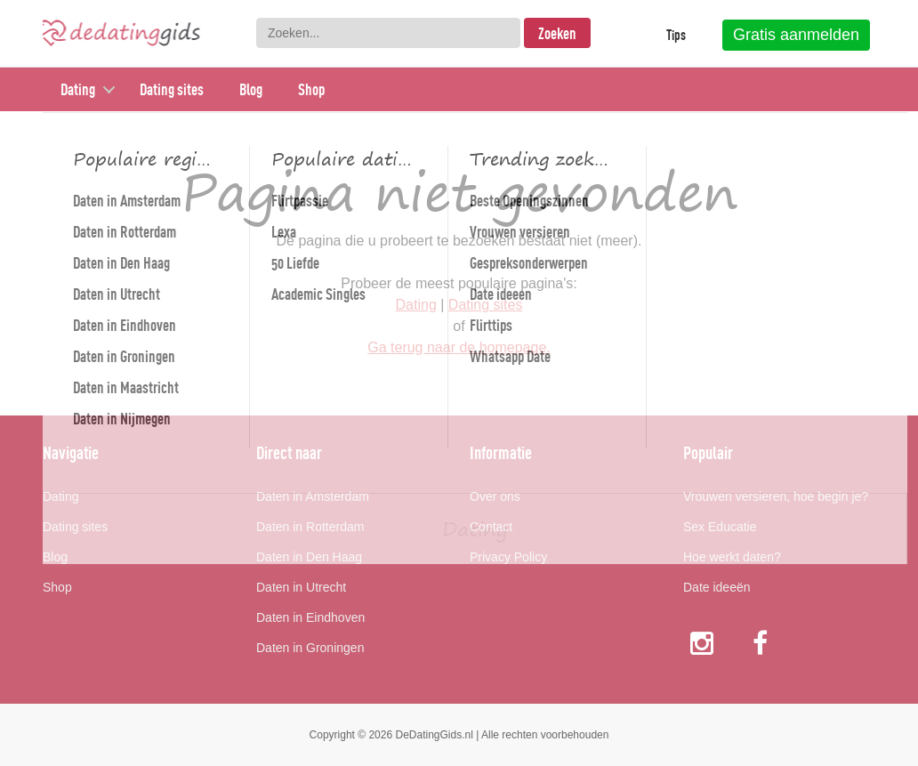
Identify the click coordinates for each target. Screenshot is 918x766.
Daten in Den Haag (309, 557)
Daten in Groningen (310, 648)
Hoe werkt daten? (732, 557)
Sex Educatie (720, 527)
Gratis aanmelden (796, 35)
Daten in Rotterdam (310, 527)
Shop (311, 89)
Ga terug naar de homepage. (458, 347)
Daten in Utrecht (301, 587)
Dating (77, 89)
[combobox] (388, 33)
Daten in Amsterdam (312, 496)
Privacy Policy (508, 557)
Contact (491, 527)
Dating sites (172, 89)
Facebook (762, 643)
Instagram (702, 643)
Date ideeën (717, 587)
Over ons (495, 496)
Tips (676, 35)
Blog (250, 89)
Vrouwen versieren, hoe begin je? (775, 496)
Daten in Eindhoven (310, 617)
